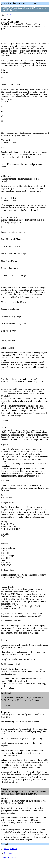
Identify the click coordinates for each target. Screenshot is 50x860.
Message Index (10, 848)
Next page (8, 853)
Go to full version (8, 858)
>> (10, 15)
